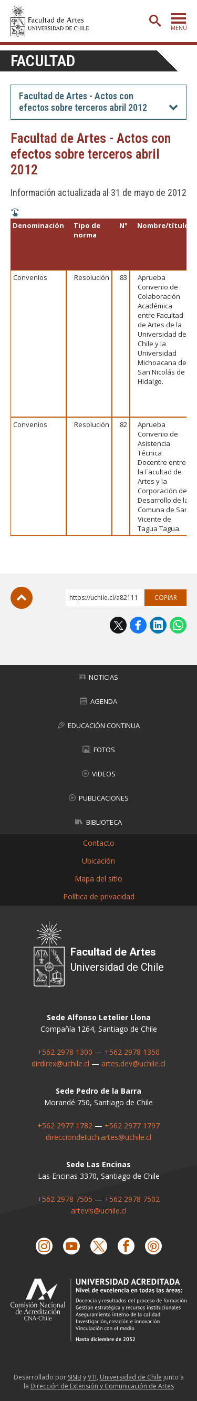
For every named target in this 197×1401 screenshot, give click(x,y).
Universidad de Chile (131, 1377)
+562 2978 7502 (132, 1199)
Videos (99, 774)
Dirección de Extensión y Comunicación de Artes (102, 1386)
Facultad (43, 60)
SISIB (74, 1377)
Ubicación (98, 861)
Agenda (98, 701)
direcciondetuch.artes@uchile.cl (98, 1137)
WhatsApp (178, 625)
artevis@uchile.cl (99, 1211)
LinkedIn (158, 625)
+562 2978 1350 (132, 1052)
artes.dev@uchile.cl (133, 1063)
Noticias (98, 677)
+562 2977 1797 (132, 1125)
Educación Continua (99, 725)
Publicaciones (99, 798)
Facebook (138, 625)
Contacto (99, 843)
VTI (92, 1377)
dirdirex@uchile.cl (60, 1063)
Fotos (98, 749)
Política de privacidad (98, 896)
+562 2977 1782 (64, 1125)
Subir (22, 598)
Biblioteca (98, 822)
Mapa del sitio (98, 879)
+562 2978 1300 (64, 1052)
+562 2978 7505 (64, 1199)
